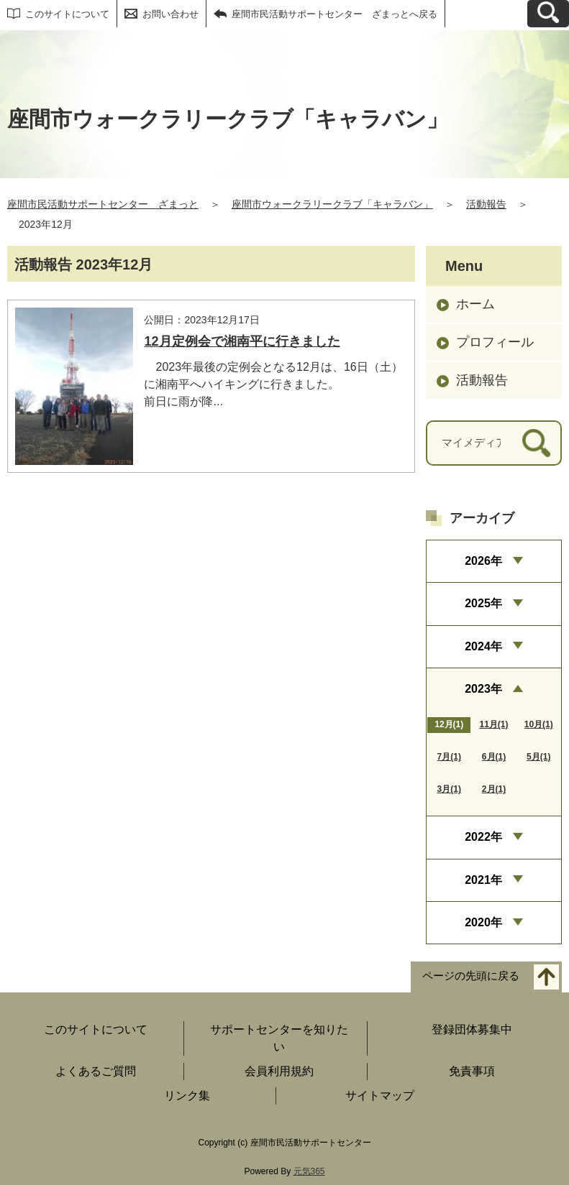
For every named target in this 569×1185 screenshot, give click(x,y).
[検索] (536, 443)
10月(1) (538, 724)
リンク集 (187, 1095)
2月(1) (494, 789)
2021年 (483, 880)
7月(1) (449, 757)
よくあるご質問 (95, 1071)
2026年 (483, 561)
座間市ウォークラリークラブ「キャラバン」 (332, 204)
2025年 (483, 603)
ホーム (475, 304)
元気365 (309, 1171)
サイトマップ (379, 1095)
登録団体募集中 (472, 1029)
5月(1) (538, 757)
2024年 (483, 646)
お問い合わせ (170, 14)
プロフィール (495, 342)
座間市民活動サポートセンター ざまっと (103, 204)
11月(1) (493, 724)
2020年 (483, 922)
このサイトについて (67, 14)
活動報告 (486, 204)
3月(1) (449, 789)
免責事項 (472, 1071)
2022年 (483, 837)
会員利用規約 (279, 1071)
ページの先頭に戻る (470, 976)
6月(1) (494, 757)
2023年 (483, 689)
